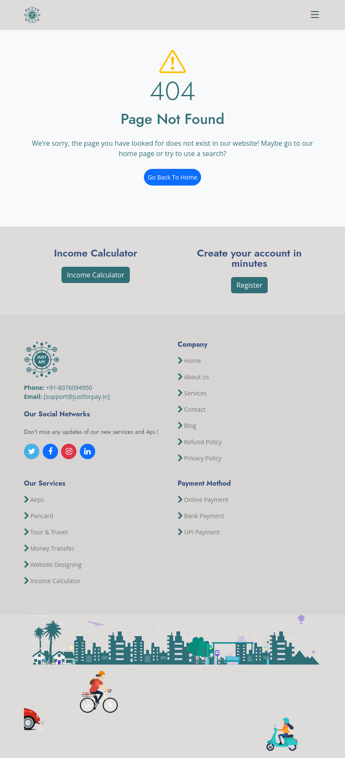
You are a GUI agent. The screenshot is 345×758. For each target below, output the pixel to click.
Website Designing (56, 565)
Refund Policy (203, 442)
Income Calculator (96, 275)
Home (192, 361)
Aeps (37, 500)
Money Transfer (52, 549)
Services (195, 393)
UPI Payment (202, 532)
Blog (190, 426)
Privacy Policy (202, 458)
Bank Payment (204, 516)
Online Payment (206, 500)
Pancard (41, 516)
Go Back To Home (172, 177)
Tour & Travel (49, 532)
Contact (194, 410)
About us (196, 377)
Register (249, 285)
